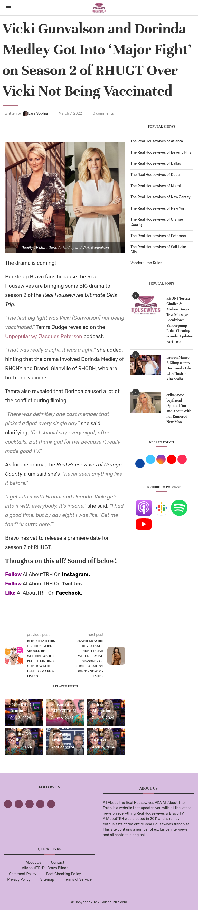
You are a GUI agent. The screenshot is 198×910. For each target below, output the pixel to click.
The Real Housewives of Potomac (158, 236)
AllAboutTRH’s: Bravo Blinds (45, 868)
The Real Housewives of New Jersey (160, 197)
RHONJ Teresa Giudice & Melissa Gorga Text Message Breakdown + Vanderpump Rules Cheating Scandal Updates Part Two (179, 320)
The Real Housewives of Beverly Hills (160, 152)
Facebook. (69, 593)
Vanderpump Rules (146, 263)
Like (10, 593)
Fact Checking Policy (63, 874)
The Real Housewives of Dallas (155, 163)
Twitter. (72, 584)
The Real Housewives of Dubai (155, 175)
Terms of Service (78, 879)
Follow (13, 574)
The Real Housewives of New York (158, 208)
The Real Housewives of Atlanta (156, 141)
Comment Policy (22, 874)
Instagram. (76, 574)
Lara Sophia (36, 113)
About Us (33, 862)
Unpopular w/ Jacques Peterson (43, 336)
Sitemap (47, 879)
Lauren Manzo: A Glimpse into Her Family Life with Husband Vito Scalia (178, 368)
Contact (57, 862)
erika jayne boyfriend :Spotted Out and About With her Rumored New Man (178, 408)
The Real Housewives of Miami (155, 186)
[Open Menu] (8, 7)
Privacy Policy (18, 879)
